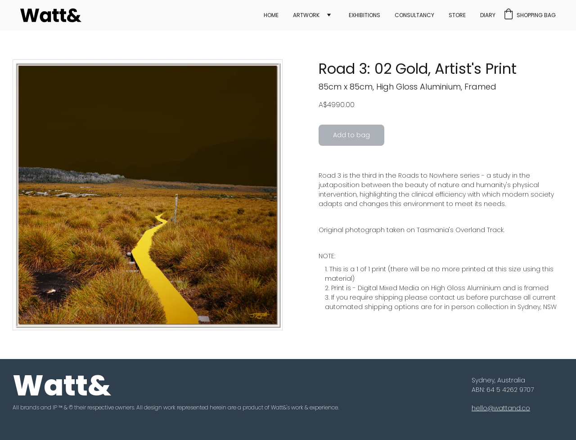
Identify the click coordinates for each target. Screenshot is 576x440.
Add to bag (351, 134)
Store (457, 15)
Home (271, 15)
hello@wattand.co (501, 408)
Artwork (306, 15)
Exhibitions (364, 15)
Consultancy (414, 15)
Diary (487, 15)
